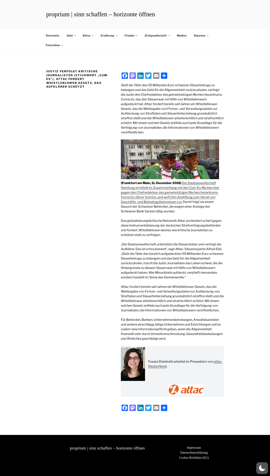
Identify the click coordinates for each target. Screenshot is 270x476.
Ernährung (109, 35)
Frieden (131, 35)
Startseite (52, 35)
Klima (88, 35)
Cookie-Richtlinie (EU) (194, 457)
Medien (181, 35)
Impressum (194, 447)
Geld (71, 35)
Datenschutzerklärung (194, 452)
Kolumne (201, 35)
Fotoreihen (55, 45)
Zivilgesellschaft (157, 35)
